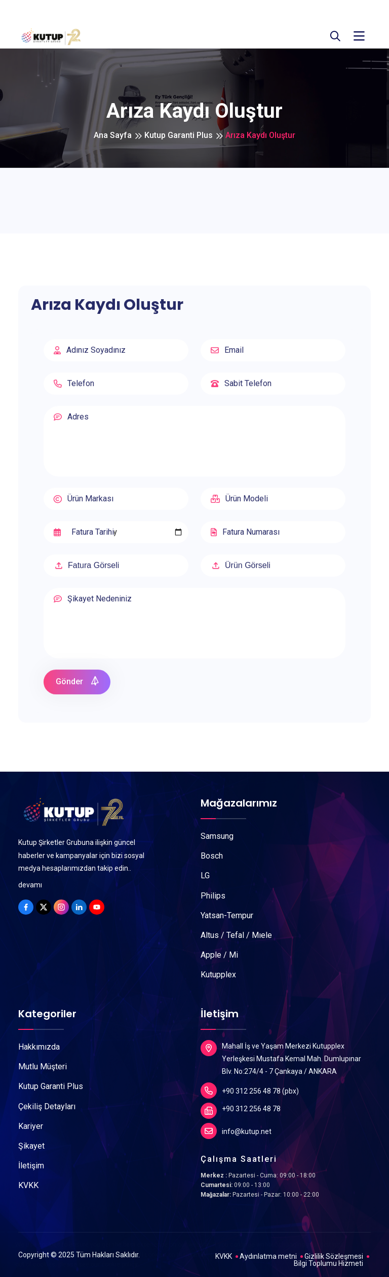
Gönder (78, 686)
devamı (30, 885)
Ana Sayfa (113, 135)
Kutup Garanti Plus (178, 135)
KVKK (28, 1185)
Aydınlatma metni (268, 1256)
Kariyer (30, 1126)
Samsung (217, 836)
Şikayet (31, 1146)
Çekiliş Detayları (46, 1106)
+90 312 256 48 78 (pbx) (250, 1090)
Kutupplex (218, 974)
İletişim (31, 1165)
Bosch (212, 856)
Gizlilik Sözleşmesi (333, 1256)
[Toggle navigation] (359, 36)
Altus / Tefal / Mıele (236, 935)
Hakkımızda (39, 1047)
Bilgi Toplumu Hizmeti (328, 1263)
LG (205, 875)
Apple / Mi (219, 955)
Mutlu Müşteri (42, 1066)
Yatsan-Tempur (227, 915)
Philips (213, 896)
